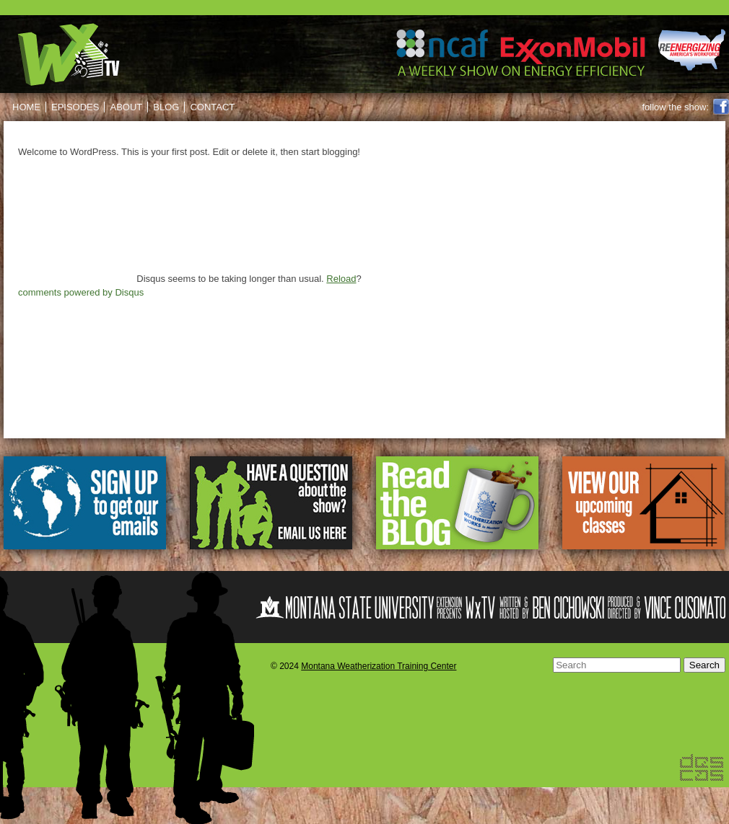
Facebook (721, 107)
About (126, 107)
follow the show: (676, 107)
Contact (212, 107)
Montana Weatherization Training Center (378, 666)
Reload (341, 278)
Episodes (75, 107)
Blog (166, 107)
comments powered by (81, 292)
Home (26, 107)
